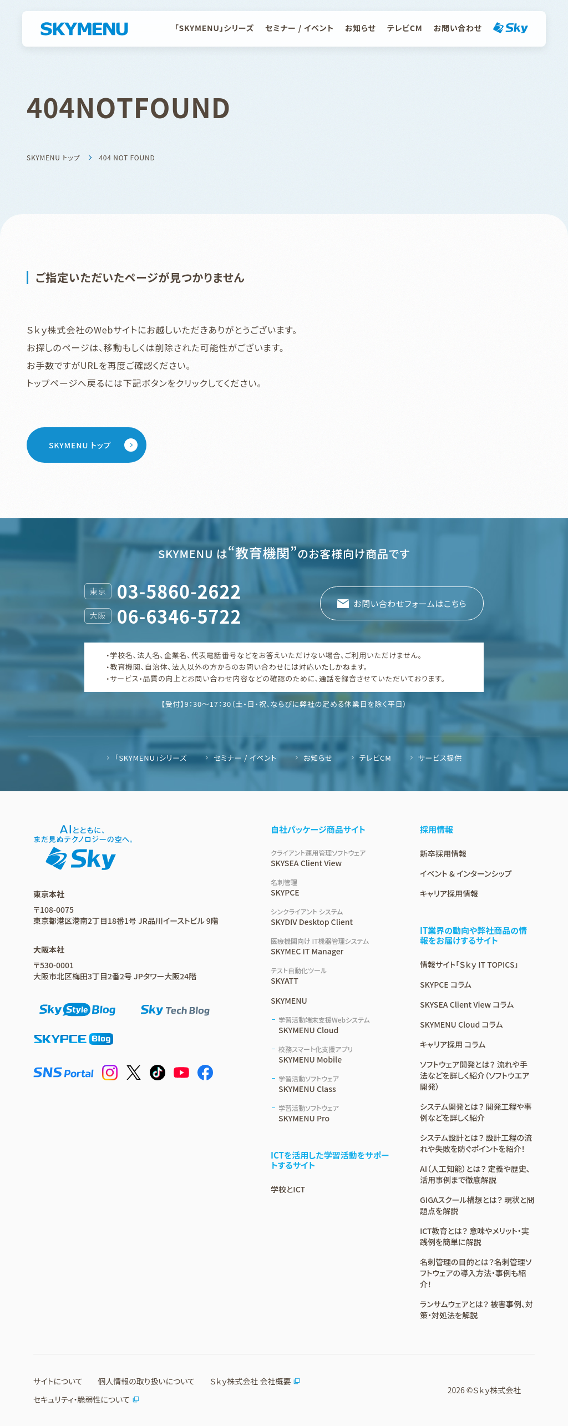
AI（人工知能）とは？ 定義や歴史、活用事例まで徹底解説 (475, 1174)
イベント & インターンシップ (465, 873)
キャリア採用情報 (449, 893)
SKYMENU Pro (335, 1113)
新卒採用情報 (443, 853)
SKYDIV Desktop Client (332, 917)
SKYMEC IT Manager (332, 946)
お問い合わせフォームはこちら (409, 603)
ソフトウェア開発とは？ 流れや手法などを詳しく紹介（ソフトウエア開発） (474, 1075)
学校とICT (288, 1189)
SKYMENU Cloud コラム (461, 1024)
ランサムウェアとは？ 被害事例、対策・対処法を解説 (476, 1309)
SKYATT (332, 975)
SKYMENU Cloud (335, 1025)
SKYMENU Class (335, 1084)
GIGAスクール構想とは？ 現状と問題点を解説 (477, 1205)
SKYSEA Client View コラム (467, 1004)
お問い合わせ (458, 27)
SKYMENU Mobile (335, 1054)
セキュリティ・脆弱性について (86, 1399)
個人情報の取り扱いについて (146, 1381)
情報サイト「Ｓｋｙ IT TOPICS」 (469, 964)
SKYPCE (332, 887)
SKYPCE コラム (445, 984)
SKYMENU (289, 1000)
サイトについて (58, 1381)
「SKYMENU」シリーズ (214, 27)
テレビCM (405, 27)
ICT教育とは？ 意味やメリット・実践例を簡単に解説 (474, 1236)
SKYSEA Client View (332, 858)
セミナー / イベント (299, 27)
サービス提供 (440, 757)
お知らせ (360, 27)
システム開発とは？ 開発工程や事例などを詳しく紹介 (476, 1112)
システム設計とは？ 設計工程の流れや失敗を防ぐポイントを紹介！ (476, 1143)
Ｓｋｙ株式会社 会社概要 (255, 1381)
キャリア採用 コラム (452, 1044)
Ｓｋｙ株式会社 (497, 1389)
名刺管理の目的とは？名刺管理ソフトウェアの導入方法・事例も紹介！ (475, 1273)
